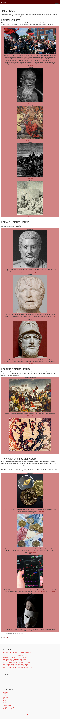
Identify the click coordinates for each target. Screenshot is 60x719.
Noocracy (5, 702)
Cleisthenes (5, 692)
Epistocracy (5, 695)
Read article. (30, 415)
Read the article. (30, 103)
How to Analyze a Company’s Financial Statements (15, 657)
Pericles (4, 704)
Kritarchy (5, 700)
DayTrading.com (32, 552)
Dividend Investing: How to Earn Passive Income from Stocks (17, 667)
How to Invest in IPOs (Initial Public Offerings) (14, 660)
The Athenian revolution (8, 707)
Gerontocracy (6, 697)
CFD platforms (51, 591)
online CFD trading (41, 591)
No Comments (6, 637)
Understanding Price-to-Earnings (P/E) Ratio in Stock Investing (17, 652)
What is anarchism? (7, 709)
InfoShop (4, 2)
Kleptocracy (5, 698)
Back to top (30, 714)
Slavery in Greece (7, 705)
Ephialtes (5, 693)
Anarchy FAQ (32, 65)
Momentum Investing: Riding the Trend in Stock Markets (16, 665)
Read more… (38, 272)
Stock (4, 677)
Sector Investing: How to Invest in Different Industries (15, 664)
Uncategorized (6, 678)
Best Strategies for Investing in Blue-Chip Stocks (14, 659)
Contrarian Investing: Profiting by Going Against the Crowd (17, 662)
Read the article (40, 453)
